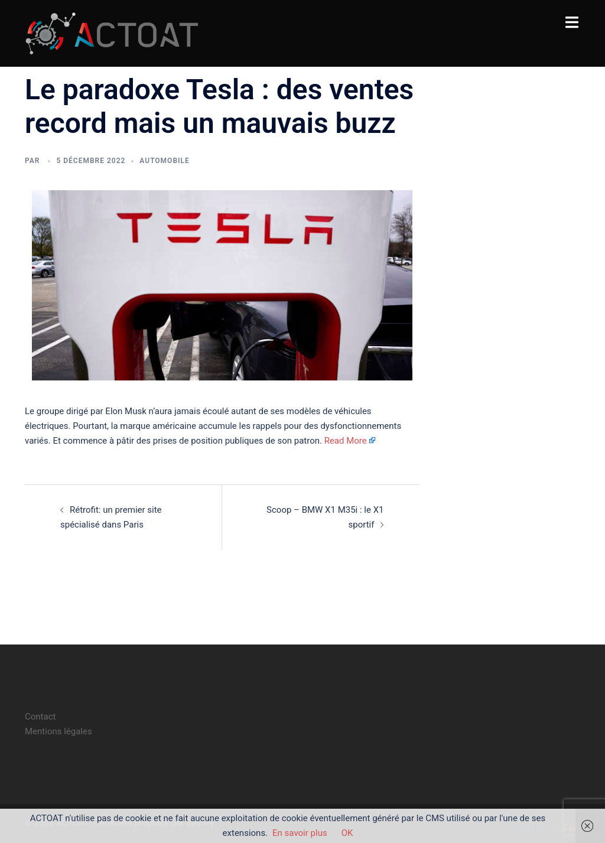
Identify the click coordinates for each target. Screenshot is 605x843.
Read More (345, 440)
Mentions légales (58, 731)
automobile (164, 161)
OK (347, 833)
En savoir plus (299, 833)
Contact (40, 716)
